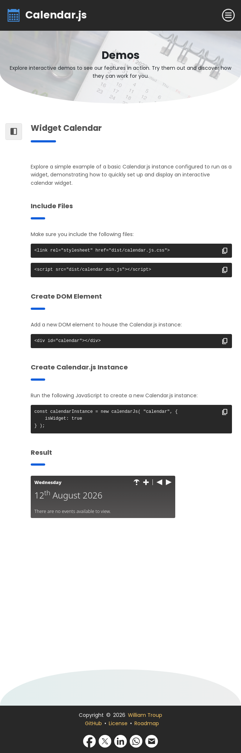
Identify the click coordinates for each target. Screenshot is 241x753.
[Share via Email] (151, 740)
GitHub (93, 723)
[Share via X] (105, 740)
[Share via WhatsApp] (136, 740)
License (118, 723)
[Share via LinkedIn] (120, 740)
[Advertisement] (131, 599)
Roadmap (146, 723)
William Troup (145, 715)
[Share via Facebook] (89, 740)
